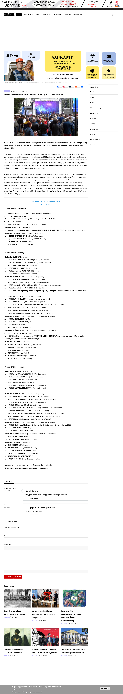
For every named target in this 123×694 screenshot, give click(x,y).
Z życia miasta (94, 92)
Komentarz (7, 544)
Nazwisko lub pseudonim (11, 527)
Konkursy (57, 14)
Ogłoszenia (47, 14)
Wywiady (93, 118)
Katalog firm (67, 14)
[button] (5, 548)
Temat (6, 536)
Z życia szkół (94, 113)
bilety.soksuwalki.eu (57, 165)
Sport (92, 97)
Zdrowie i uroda (95, 145)
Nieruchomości (95, 140)
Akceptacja (105, 688)
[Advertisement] (61, 36)
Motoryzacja (94, 129)
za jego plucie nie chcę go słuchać (40, 508)
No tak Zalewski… (33, 491)
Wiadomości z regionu (97, 108)
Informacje (77, 14)
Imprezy (38, 14)
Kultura (26, 82)
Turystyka (93, 124)
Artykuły (93, 134)
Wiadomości (28, 14)
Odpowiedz (34, 498)
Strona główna (9, 82)
